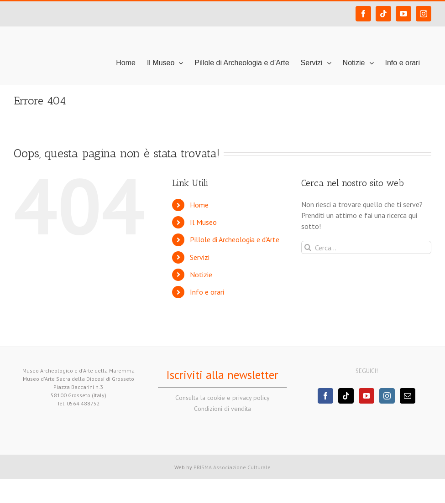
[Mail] (407, 396)
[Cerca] (307, 247)
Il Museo (203, 222)
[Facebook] (325, 396)
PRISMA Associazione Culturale (232, 467)
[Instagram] (387, 396)
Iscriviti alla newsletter (222, 375)
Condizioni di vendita (222, 408)
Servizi (199, 257)
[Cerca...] (366, 247)
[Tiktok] (346, 396)
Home (199, 204)
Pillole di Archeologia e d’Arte (234, 239)
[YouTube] (366, 396)
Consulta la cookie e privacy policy (222, 398)
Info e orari (207, 291)
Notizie (201, 274)
